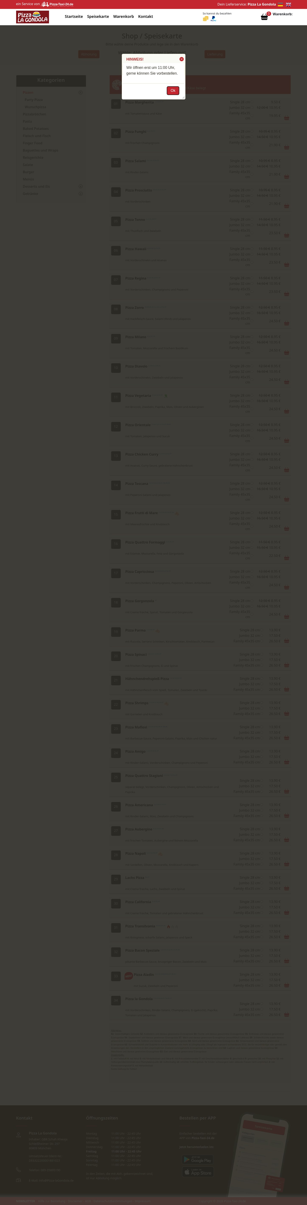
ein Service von (44, 3)
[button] (181, 59)
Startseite (74, 16)
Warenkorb (123, 16)
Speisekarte (98, 16)
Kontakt (145, 16)
